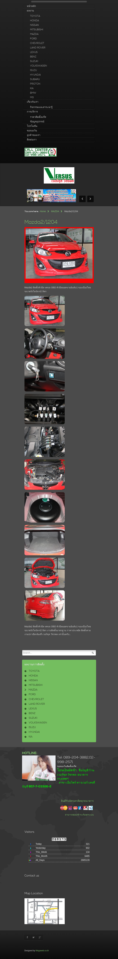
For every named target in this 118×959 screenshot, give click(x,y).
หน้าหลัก (31, 6)
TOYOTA (35, 16)
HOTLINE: (29, 753)
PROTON (35, 83)
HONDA (34, 20)
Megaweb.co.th (42, 950)
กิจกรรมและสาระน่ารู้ (41, 107)
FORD (33, 38)
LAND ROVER (37, 47)
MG (32, 97)
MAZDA (34, 34)
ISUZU (33, 70)
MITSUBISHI (36, 29)
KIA (31, 88)
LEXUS (34, 52)
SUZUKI (34, 61)
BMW (33, 92)
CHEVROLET (37, 43)
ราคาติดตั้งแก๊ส (38, 117)
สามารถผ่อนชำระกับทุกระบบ (79, 814)
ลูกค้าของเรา (33, 135)
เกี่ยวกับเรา (32, 101)
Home (43, 211)
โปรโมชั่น (32, 126)
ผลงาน (30, 10)
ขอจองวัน (32, 130)
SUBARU (35, 79)
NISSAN (34, 25)
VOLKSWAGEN (38, 65)
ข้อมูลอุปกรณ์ (37, 121)
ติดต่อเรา (32, 139)
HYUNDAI (35, 74)
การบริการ (32, 111)
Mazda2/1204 (40, 222)
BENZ (33, 56)
